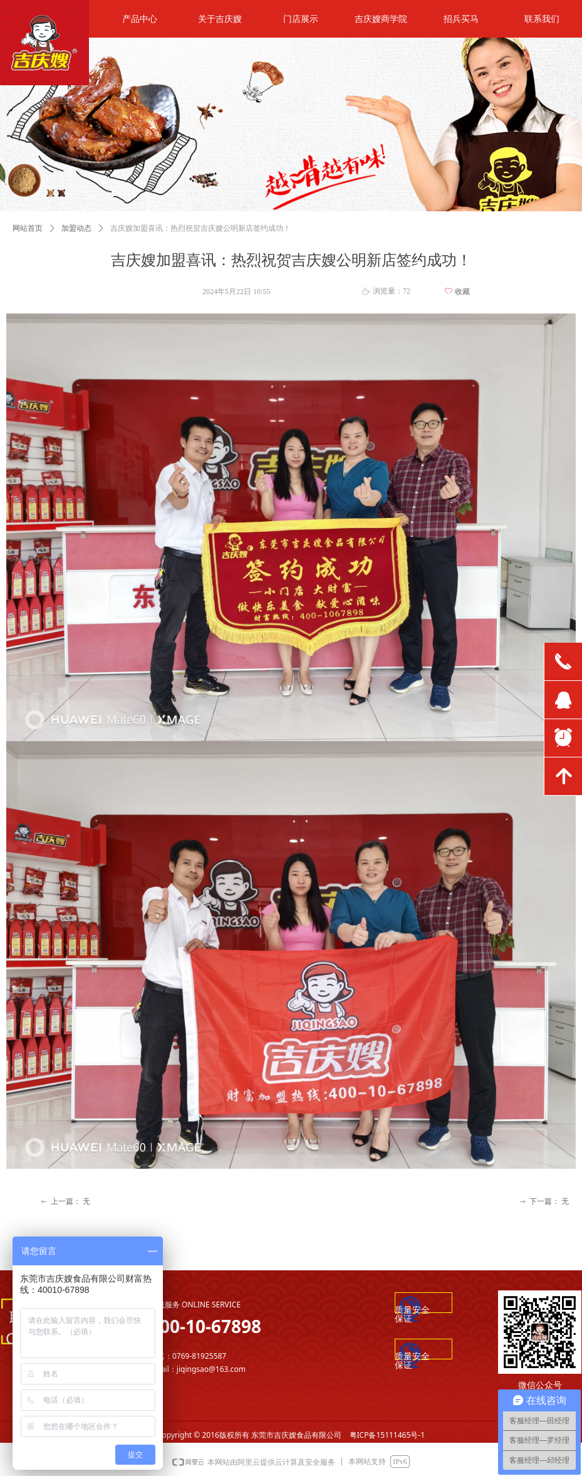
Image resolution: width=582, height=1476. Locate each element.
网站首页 (28, 228)
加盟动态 (76, 228)
